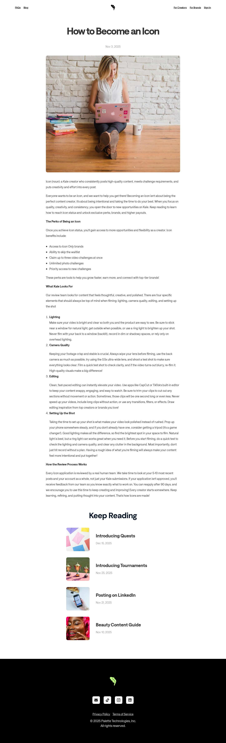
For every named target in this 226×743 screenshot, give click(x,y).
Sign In (207, 7)
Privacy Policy (101, 714)
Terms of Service (123, 714)
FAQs (17, 7)
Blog (26, 7)
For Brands (195, 7)
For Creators (180, 7)
